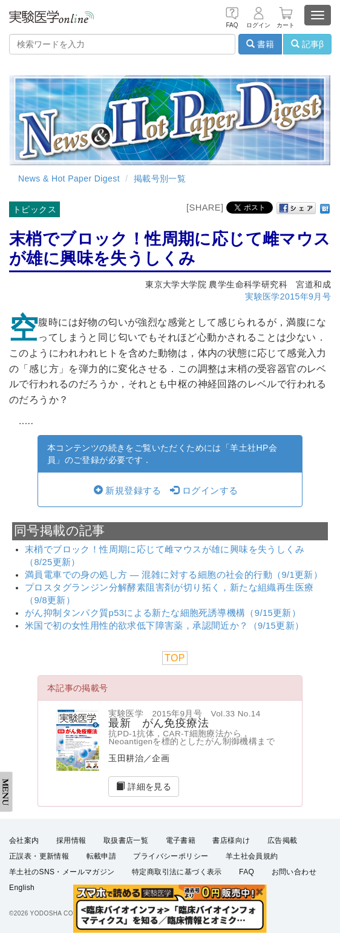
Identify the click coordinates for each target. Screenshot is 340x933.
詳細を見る (143, 786)
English (21, 888)
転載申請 (102, 856)
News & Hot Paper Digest (69, 178)
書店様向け (231, 840)
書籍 (260, 44)
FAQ (246, 872)
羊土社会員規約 (252, 856)
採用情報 (71, 840)
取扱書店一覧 (125, 840)
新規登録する (128, 491)
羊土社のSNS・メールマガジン (62, 872)
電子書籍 (181, 840)
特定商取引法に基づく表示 (177, 872)
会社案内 (24, 840)
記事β (307, 44)
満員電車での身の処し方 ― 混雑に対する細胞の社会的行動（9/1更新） (173, 575)
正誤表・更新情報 (39, 856)
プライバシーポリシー (170, 856)
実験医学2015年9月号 (288, 296)
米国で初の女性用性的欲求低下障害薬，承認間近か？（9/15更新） (164, 625)
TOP (175, 658)
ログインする (204, 491)
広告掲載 (282, 840)
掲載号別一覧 (160, 178)
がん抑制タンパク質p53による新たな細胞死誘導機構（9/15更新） (163, 613)
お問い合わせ (294, 872)
